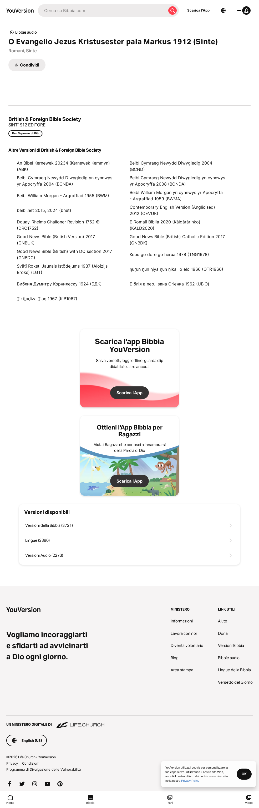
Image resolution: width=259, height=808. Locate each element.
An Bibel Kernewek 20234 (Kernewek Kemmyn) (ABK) (63, 166)
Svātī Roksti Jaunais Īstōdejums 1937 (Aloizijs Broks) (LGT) (62, 269)
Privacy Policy (190, 780)
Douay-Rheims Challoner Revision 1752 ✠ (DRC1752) (58, 225)
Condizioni (30, 763)
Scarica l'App (198, 10)
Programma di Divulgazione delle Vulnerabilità (43, 769)
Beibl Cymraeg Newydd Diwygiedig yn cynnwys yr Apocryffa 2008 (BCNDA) (177, 181)
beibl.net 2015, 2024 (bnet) (44, 210)
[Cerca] (102, 10)
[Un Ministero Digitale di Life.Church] (129, 722)
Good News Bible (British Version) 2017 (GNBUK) (56, 240)
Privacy (12, 763)
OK (244, 774)
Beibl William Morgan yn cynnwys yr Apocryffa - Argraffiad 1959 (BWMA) (176, 195)
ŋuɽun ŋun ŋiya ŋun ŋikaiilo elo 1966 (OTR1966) (176, 269)
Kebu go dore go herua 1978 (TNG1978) (169, 254)
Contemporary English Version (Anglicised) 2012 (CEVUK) (172, 210)
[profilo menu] (243, 10)
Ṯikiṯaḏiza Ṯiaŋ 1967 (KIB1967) (47, 298)
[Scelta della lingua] (223, 10)
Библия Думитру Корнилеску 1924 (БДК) (59, 284)
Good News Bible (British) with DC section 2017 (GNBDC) (64, 254)
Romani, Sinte (22, 51)
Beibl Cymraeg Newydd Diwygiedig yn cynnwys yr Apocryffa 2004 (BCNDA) (64, 181)
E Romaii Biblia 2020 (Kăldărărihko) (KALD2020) (165, 225)
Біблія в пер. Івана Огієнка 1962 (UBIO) (169, 284)
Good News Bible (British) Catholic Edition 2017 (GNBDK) (177, 240)
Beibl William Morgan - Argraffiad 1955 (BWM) (63, 195)
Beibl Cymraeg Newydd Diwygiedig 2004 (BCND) (171, 166)
